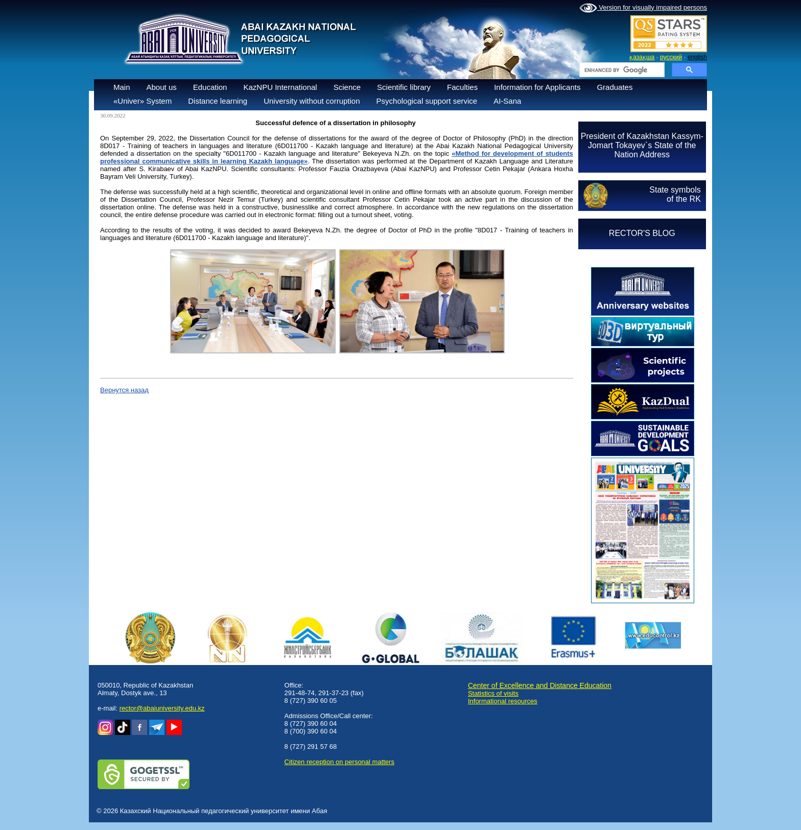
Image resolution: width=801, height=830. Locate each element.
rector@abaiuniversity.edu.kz (162, 708)
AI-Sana (507, 101)
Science (347, 87)
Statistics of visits (493, 693)
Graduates (614, 87)
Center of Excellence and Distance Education (539, 685)
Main (121, 87)
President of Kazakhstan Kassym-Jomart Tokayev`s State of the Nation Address (642, 145)
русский (671, 57)
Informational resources (502, 701)
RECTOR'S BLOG (642, 233)
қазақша (641, 57)
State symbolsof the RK (674, 194)
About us (162, 87)
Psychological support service (427, 101)
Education (210, 87)
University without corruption (312, 101)
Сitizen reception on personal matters (339, 762)
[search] (620, 70)
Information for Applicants (537, 87)
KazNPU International (280, 87)
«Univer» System (142, 101)
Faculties (462, 87)
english (697, 57)
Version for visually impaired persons (643, 8)
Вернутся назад (124, 390)
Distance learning (217, 101)
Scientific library (404, 87)
